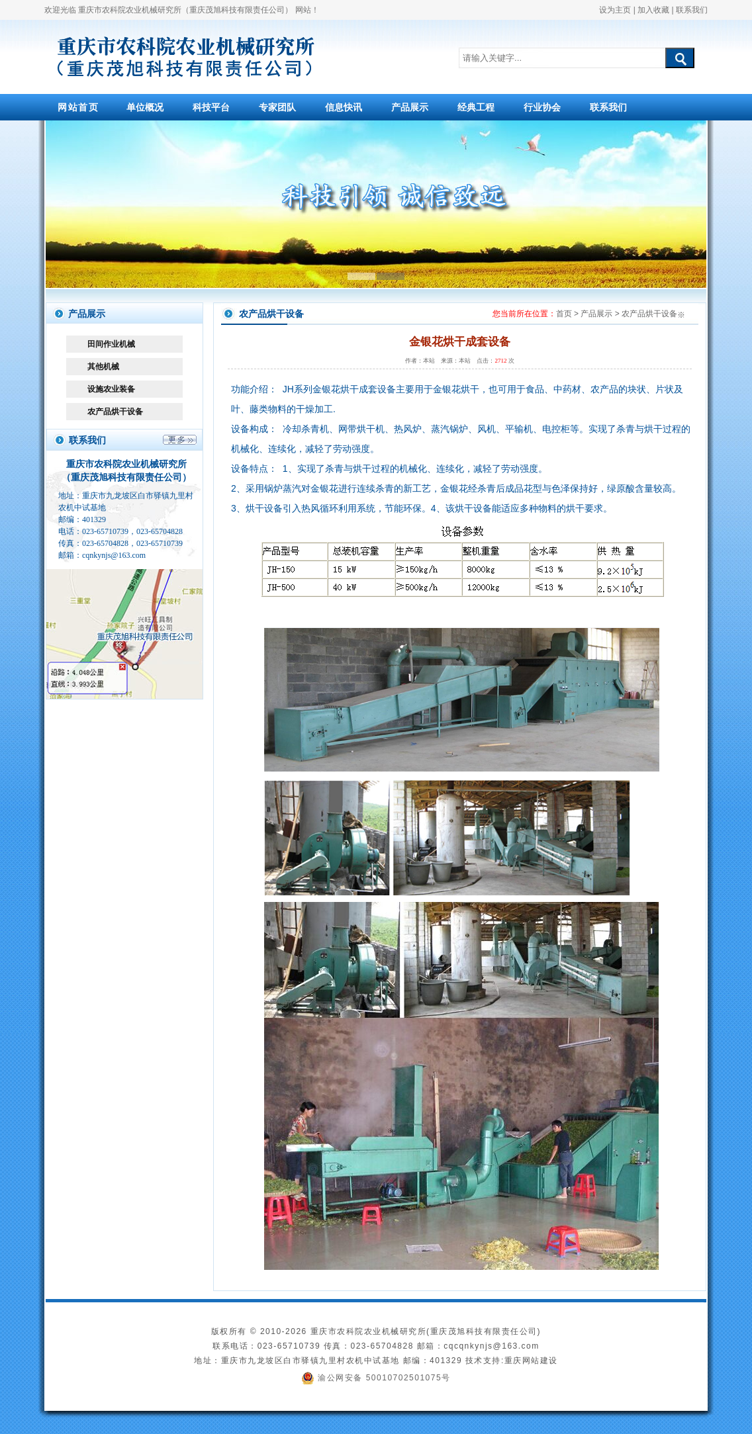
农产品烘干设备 (115, 411)
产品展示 (409, 107)
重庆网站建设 (531, 1360)
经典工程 (475, 107)
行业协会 (542, 107)
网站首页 (78, 107)
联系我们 (692, 10)
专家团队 (277, 107)
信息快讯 (343, 107)
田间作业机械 (111, 344)
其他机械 (103, 366)
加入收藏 (653, 10)
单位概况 (145, 107)
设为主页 (615, 10)
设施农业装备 (111, 389)
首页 (564, 313)
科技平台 (211, 107)
